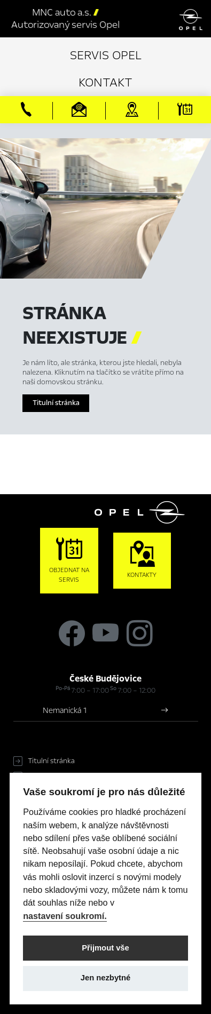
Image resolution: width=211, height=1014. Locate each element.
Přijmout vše (105, 948)
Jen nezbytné (105, 977)
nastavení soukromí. (65, 916)
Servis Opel (106, 55)
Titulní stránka (56, 403)
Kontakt (105, 82)
